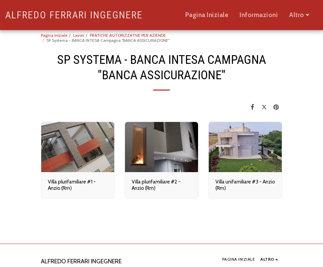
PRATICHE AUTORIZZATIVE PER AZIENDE (128, 35)
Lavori (78, 35)
